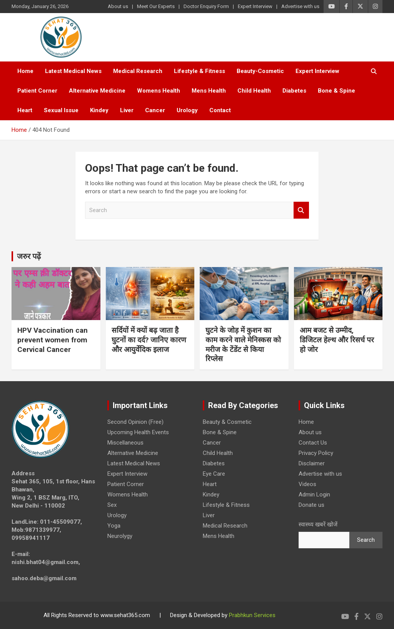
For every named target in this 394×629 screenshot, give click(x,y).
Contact (220, 110)
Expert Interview (255, 6)
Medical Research (137, 71)
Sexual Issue (61, 110)
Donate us (311, 504)
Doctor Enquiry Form (206, 6)
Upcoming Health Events (138, 432)
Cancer (155, 110)
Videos (307, 484)
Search (301, 210)
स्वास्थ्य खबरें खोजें (318, 524)
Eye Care (214, 473)
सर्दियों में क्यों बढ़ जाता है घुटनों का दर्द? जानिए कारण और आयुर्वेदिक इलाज (149, 340)
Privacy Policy (316, 453)
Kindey (99, 110)
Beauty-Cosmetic (260, 71)
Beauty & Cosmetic (227, 421)
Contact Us (313, 442)
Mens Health (209, 90)
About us (118, 6)
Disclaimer (312, 463)
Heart (24, 110)
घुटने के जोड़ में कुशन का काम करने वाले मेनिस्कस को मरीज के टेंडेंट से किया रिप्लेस (243, 344)
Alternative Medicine (97, 90)
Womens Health (158, 90)
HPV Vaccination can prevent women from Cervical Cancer (52, 340)
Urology (187, 110)
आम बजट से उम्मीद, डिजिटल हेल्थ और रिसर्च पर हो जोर (337, 340)
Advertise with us (300, 6)
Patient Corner (37, 90)
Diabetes (294, 90)
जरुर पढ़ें (29, 256)
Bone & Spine (336, 90)
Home (25, 71)
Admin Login (314, 494)
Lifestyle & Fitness (199, 71)
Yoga (113, 525)
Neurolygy (119, 536)
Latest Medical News (73, 71)
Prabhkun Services (252, 615)
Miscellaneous (125, 442)
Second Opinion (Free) (135, 421)
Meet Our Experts (156, 6)
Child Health (254, 90)
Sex (112, 504)
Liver (127, 110)
